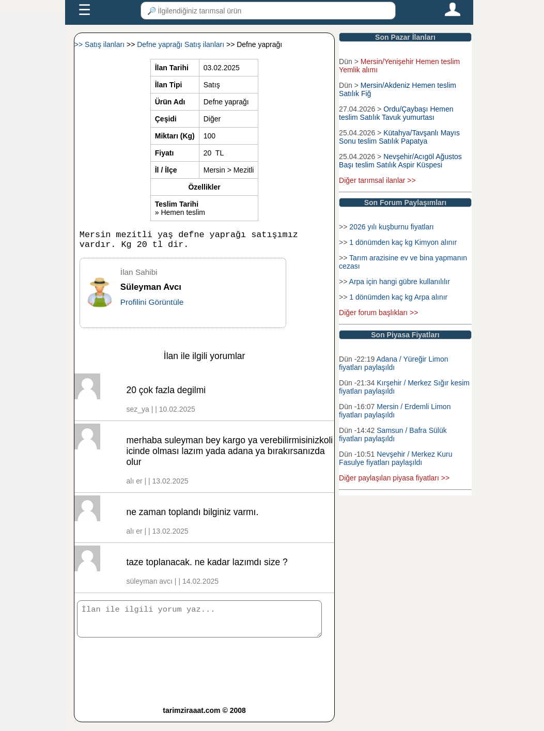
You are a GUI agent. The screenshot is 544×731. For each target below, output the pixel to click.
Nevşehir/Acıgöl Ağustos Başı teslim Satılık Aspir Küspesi (401, 160)
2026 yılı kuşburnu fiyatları (391, 227)
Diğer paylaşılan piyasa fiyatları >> (394, 478)
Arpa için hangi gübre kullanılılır (399, 281)
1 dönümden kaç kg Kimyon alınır (403, 242)
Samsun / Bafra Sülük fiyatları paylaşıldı (393, 434)
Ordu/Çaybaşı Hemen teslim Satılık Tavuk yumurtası (396, 113)
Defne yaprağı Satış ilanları (181, 44)
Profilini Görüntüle (151, 306)
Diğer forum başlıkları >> (378, 312)
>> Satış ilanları (100, 44)
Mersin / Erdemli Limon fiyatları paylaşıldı (394, 410)
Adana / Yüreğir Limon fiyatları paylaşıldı (393, 363)
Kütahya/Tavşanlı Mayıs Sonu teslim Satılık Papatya (399, 137)
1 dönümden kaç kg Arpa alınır (398, 297)
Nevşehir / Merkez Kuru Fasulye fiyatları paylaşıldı (395, 458)
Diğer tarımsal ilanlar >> (377, 180)
